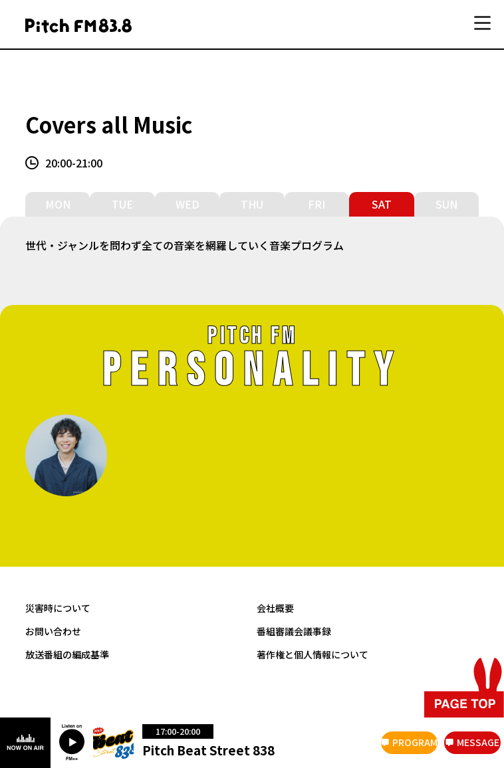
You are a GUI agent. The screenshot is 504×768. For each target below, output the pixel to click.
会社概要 (275, 608)
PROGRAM (415, 742)
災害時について (57, 608)
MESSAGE (478, 742)
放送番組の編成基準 (67, 653)
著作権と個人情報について (312, 653)
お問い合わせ (53, 630)
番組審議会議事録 (294, 630)
